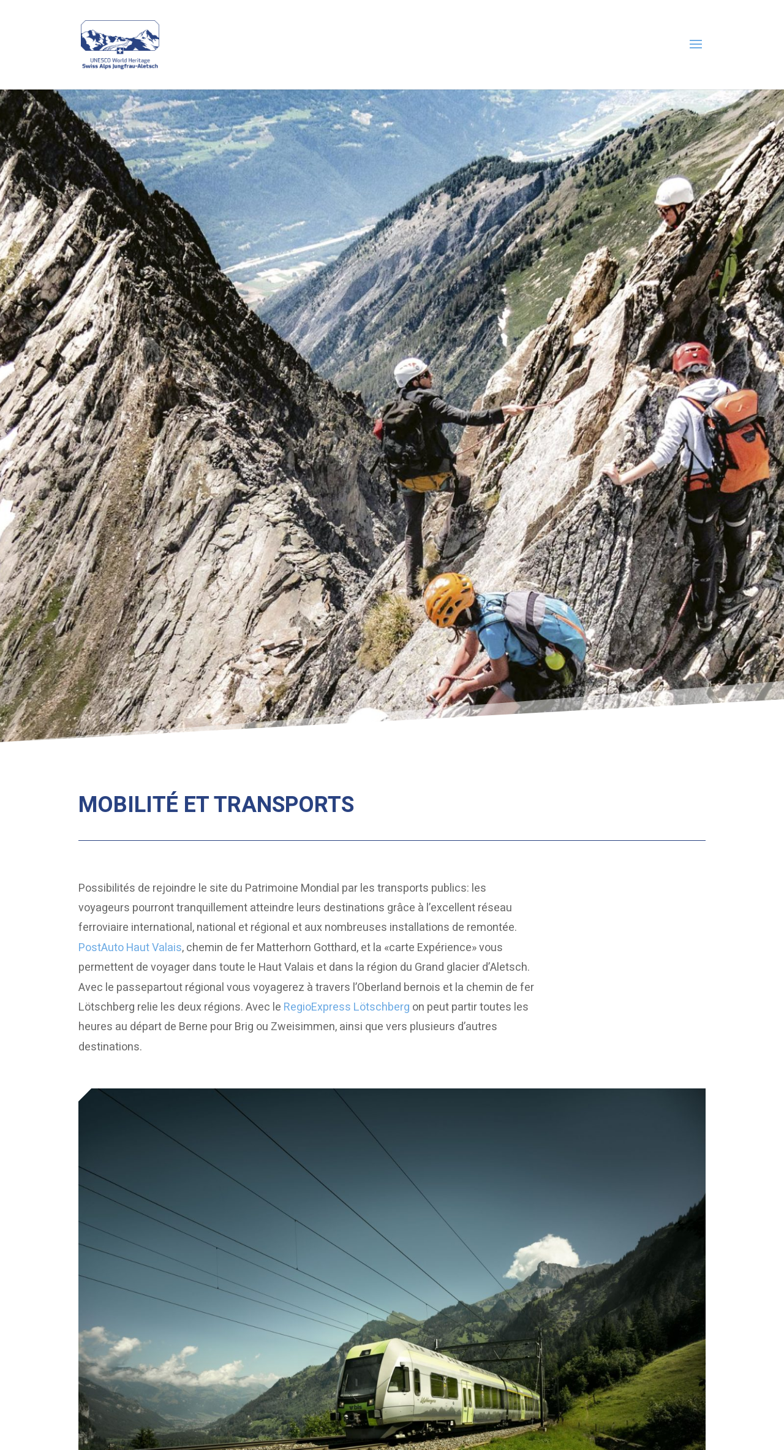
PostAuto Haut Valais (130, 947)
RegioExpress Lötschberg (347, 1007)
